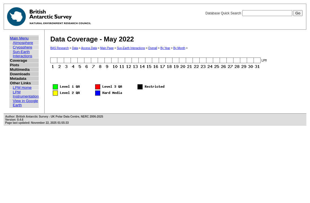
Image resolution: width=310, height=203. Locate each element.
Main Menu (19, 38)
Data (75, 48)
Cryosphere (22, 47)
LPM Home (22, 87)
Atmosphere (23, 43)
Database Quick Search (253, 13)
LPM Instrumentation (26, 94)
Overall (152, 48)
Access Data (89, 48)
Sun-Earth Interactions (22, 54)
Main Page (107, 48)
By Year (165, 48)
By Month (179, 48)
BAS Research (59, 48)
